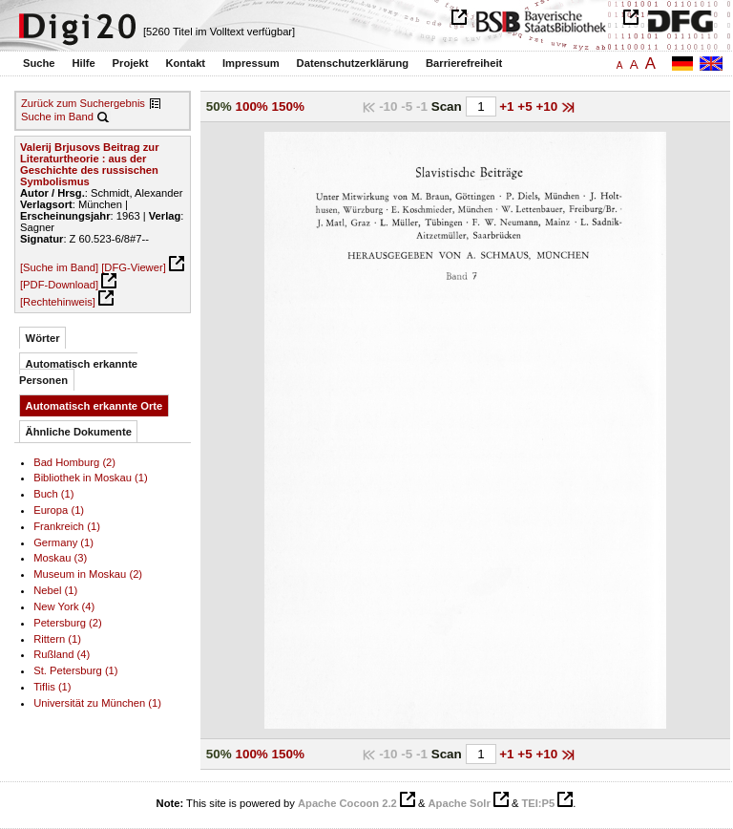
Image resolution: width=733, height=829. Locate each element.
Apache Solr (460, 803)
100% (251, 106)
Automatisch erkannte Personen (78, 372)
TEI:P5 (538, 803)
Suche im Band (57, 116)
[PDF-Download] (59, 284)
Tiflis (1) (52, 686)
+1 (508, 106)
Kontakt (185, 63)
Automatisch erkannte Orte (94, 406)
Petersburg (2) (67, 622)
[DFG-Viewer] (133, 267)
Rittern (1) (57, 639)
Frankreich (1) (66, 526)
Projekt (131, 63)
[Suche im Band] (59, 267)
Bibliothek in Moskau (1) (90, 477)
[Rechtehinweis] (57, 302)
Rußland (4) (61, 654)
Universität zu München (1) (97, 703)
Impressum (251, 63)
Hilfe (83, 63)
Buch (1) (53, 494)
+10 (548, 106)
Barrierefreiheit (464, 63)
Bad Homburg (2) (74, 462)
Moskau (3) (60, 557)
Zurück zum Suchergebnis (83, 103)
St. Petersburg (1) (75, 670)
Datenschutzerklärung (353, 63)
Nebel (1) (55, 590)
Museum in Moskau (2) (87, 574)
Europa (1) (58, 510)
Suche (39, 63)
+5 (526, 106)
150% (288, 106)
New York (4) (63, 606)
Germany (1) (63, 542)
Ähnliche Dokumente (79, 431)
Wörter (43, 338)
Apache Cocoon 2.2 (347, 803)
